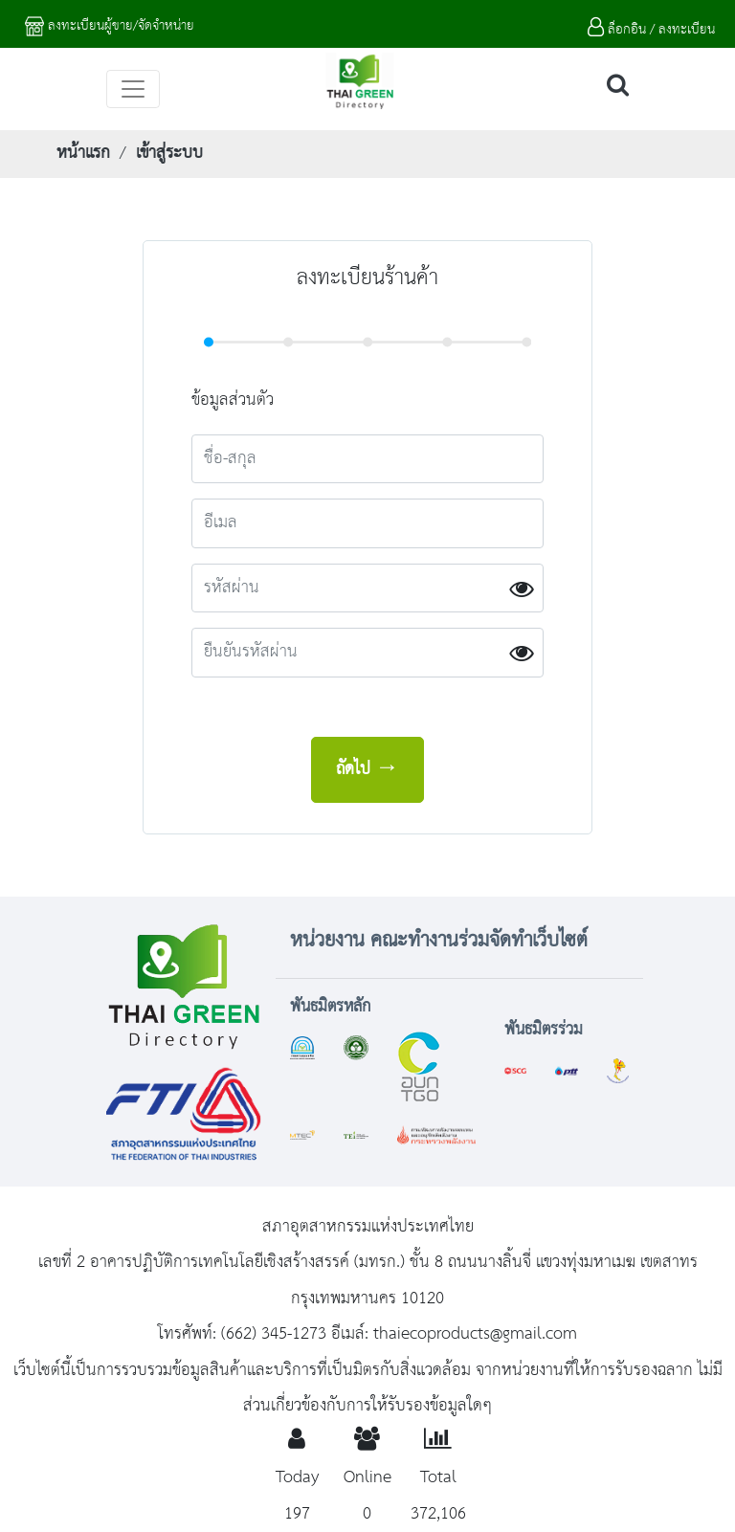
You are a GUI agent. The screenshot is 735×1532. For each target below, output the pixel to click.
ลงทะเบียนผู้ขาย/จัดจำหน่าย (109, 25)
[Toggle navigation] (133, 89)
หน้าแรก (83, 153)
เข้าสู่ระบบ (169, 153)
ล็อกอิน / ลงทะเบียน (651, 29)
